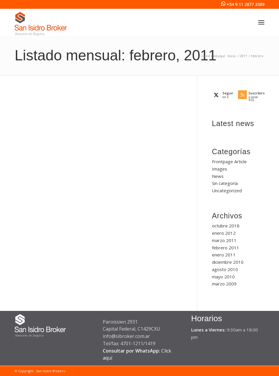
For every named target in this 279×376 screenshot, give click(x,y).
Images (219, 169)
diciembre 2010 (228, 262)
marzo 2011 (224, 240)
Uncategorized (227, 190)
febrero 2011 (225, 248)
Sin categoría (225, 183)
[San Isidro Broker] (41, 25)
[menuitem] (261, 22)
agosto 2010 (225, 269)
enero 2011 (224, 255)
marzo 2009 (224, 284)
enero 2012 (224, 233)
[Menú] (261, 22)
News (218, 176)
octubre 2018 (225, 226)
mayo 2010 (223, 277)
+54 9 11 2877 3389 (245, 4)
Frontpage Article (229, 161)
